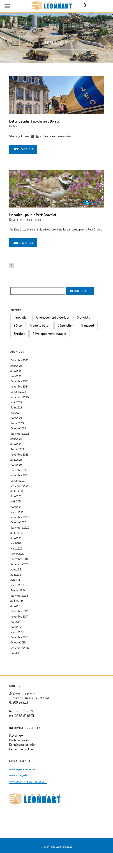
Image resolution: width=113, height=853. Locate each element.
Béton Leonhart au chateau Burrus (34, 121)
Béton (13, 126)
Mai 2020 (15, 543)
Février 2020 (17, 553)
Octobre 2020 (18, 522)
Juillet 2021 (16, 491)
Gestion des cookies (21, 749)
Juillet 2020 (17, 533)
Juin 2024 (16, 407)
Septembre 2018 (19, 595)
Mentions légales (19, 740)
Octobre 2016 (18, 642)
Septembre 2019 (19, 564)
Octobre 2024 (18, 391)
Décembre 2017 (19, 611)
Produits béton (40, 325)
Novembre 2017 (19, 616)
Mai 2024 (15, 412)
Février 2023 (17, 449)
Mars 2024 (16, 418)
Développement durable (25, 219)
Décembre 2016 (19, 637)
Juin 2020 (16, 538)
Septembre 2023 (19, 433)
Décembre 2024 (19, 381)
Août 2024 (16, 402)
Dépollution (66, 325)
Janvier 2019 (17, 590)
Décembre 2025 (19, 360)
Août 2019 (16, 569)
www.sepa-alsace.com (22, 769)
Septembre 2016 (19, 648)
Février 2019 (17, 585)
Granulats (83, 317)
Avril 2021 (15, 501)
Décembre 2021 (19, 470)
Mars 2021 (15, 507)
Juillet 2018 (16, 600)
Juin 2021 (15, 496)
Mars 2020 (16, 548)
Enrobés (19, 333)
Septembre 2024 (19, 397)
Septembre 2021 (19, 486)
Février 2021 (16, 512)
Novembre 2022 (19, 454)
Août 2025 (16, 365)
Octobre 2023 (18, 428)
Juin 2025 (16, 371)
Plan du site (16, 736)
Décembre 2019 (19, 559)
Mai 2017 (15, 621)
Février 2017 (16, 632)
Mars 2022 (16, 465)
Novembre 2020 (19, 517)
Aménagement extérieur (52, 317)
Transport (87, 325)
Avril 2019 (15, 580)
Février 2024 (17, 423)
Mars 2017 (15, 627)
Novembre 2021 (19, 475)
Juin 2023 (16, 444)
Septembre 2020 (19, 527)
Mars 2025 (16, 376)
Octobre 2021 (17, 480)
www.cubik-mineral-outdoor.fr (28, 781)
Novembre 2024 (19, 386)
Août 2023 (16, 438)
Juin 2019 (16, 574)
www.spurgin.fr (18, 775)
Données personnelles (22, 744)
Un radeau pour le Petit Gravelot (32, 214)
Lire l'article (23, 149)
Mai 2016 (15, 653)
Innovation (21, 317)
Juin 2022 (16, 459)
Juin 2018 (15, 606)
